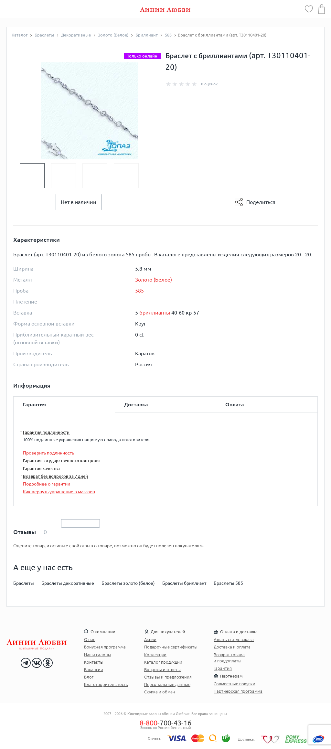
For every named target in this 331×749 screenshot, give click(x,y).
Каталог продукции (163, 662)
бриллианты (154, 313)
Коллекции (155, 654)
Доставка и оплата (232, 647)
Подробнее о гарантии (46, 484)
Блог (88, 677)
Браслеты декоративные (67, 583)
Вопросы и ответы (162, 669)
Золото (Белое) (153, 280)
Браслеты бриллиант (184, 583)
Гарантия (223, 668)
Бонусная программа (105, 647)
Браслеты (23, 583)
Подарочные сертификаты (171, 647)
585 (139, 291)
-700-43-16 (165, 723)
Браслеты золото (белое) (128, 583)
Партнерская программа (238, 691)
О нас (89, 639)
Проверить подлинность (48, 452)
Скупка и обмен (159, 692)
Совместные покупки (234, 683)
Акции (150, 639)
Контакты (93, 662)
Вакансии (93, 669)
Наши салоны (97, 654)
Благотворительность (106, 684)
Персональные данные (167, 684)
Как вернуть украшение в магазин (59, 491)
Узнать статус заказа (234, 639)
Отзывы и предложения (168, 677)
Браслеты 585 (228, 583)
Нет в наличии (78, 202)
